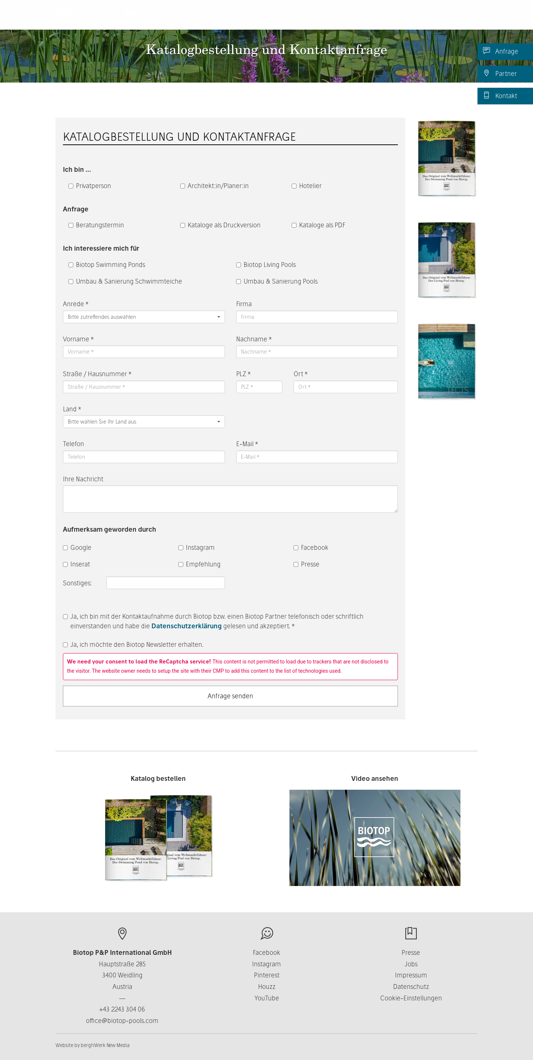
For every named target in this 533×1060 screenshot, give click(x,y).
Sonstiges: (78, 583)
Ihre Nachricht (83, 479)
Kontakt (500, 95)
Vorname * (78, 339)
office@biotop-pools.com (122, 1020)
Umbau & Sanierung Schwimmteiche (125, 281)
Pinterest (266, 975)
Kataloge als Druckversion (220, 225)
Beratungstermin (96, 225)
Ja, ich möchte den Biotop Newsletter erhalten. (133, 644)
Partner (500, 73)
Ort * (301, 374)
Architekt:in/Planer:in (214, 186)
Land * (72, 409)
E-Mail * (247, 444)
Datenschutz (411, 986)
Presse (306, 564)
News (428, 18)
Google (77, 547)
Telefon (73, 444)
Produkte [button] (261, 18)
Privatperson (89, 186)
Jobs (411, 964)
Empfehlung (199, 564)
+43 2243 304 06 (122, 1009)
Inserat (76, 564)
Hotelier (307, 186)
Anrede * (75, 304)
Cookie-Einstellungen (411, 998)
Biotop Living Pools (266, 264)
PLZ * (243, 374)
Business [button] (351, 18)
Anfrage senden (230, 696)
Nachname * (254, 339)
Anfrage (500, 51)
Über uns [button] (307, 18)
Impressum (411, 975)
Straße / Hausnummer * (97, 374)
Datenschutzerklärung (186, 626)
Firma (244, 304)
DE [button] (459, 18)
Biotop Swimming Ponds (106, 264)
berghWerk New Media (105, 1045)
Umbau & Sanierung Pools (277, 281)
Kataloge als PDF (318, 225)
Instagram (196, 547)
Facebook (311, 547)
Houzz (266, 986)
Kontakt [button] (394, 18)
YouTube (266, 998)
